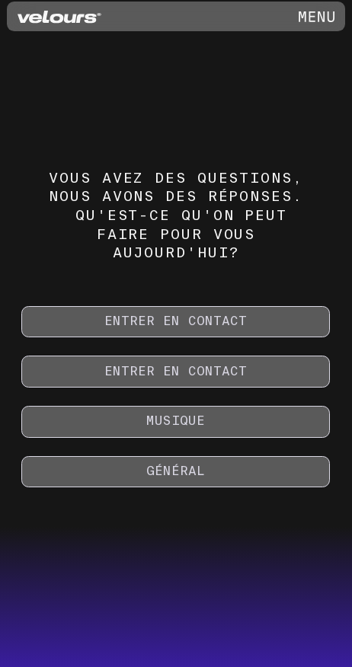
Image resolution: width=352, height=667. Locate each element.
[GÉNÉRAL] (175, 472)
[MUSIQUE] (175, 422)
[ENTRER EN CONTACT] (175, 322)
